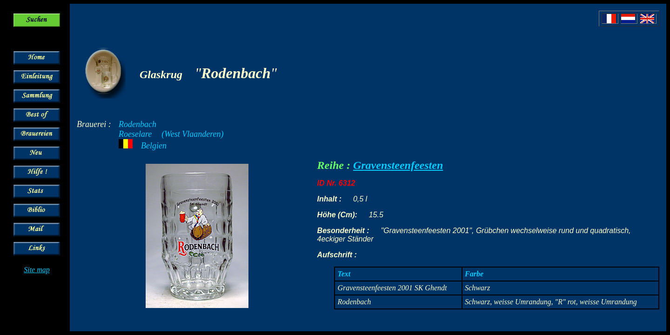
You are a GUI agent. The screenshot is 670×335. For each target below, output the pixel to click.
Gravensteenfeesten (398, 165)
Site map (37, 270)
